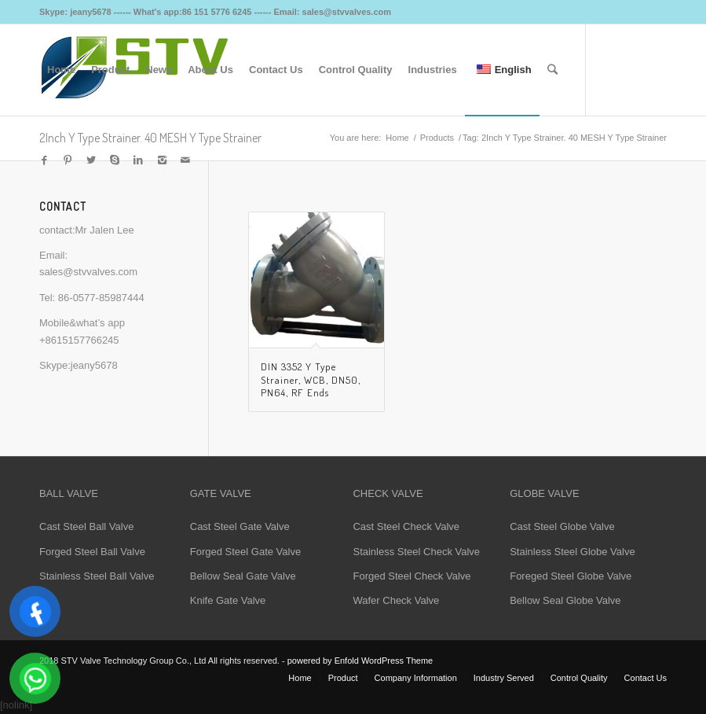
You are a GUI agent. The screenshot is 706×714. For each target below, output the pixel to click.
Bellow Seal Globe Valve (565, 600)
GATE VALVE (220, 493)
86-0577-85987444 (101, 298)
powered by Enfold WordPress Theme (360, 660)
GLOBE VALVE (544, 493)
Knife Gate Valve (228, 600)
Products (437, 137)
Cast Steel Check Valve (406, 526)
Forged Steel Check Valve (411, 576)
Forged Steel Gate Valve (245, 552)
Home (397, 137)
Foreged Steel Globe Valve (570, 576)
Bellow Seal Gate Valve (243, 576)
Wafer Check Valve (396, 600)
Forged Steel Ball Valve (92, 552)
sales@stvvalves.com (88, 272)
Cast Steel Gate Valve (240, 526)
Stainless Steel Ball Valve (96, 576)
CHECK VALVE (388, 493)
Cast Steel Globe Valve (562, 526)
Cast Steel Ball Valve (86, 526)
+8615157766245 (79, 340)
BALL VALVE (68, 493)
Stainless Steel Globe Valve (572, 552)
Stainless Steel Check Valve (416, 552)
